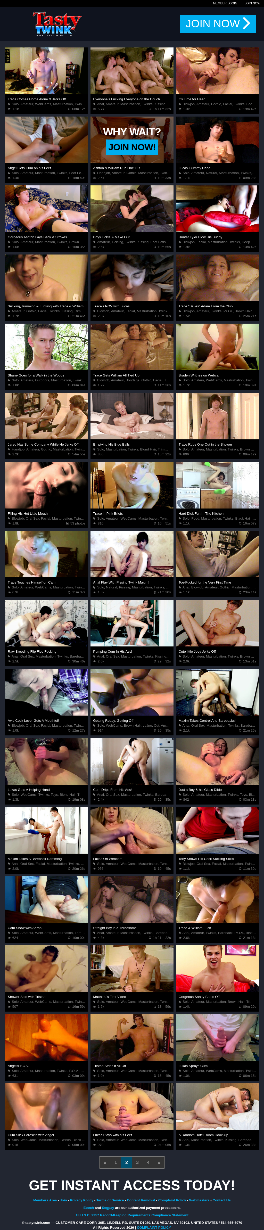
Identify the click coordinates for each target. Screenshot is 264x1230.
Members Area (45, 1200)
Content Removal (141, 1200)
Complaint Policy (172, 1200)
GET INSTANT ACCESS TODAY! (132, 1185)
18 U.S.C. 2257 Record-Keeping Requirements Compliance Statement (132, 1215)
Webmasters (199, 1200)
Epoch (88, 1208)
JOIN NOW (218, 24)
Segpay (108, 1208)
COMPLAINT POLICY (154, 1227)
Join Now (252, 3)
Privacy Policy (81, 1200)
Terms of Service (110, 1200)
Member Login (225, 3)
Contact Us (222, 1200)
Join (63, 1200)
